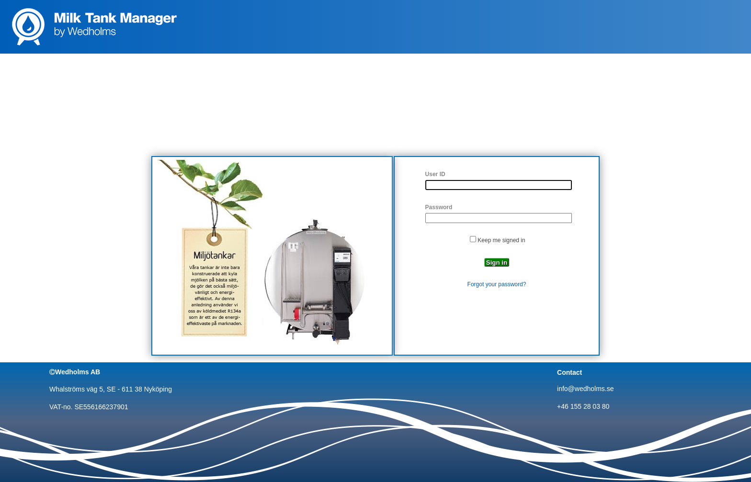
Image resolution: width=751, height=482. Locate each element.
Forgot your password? (496, 284)
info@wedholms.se (585, 388)
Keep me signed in (501, 240)
